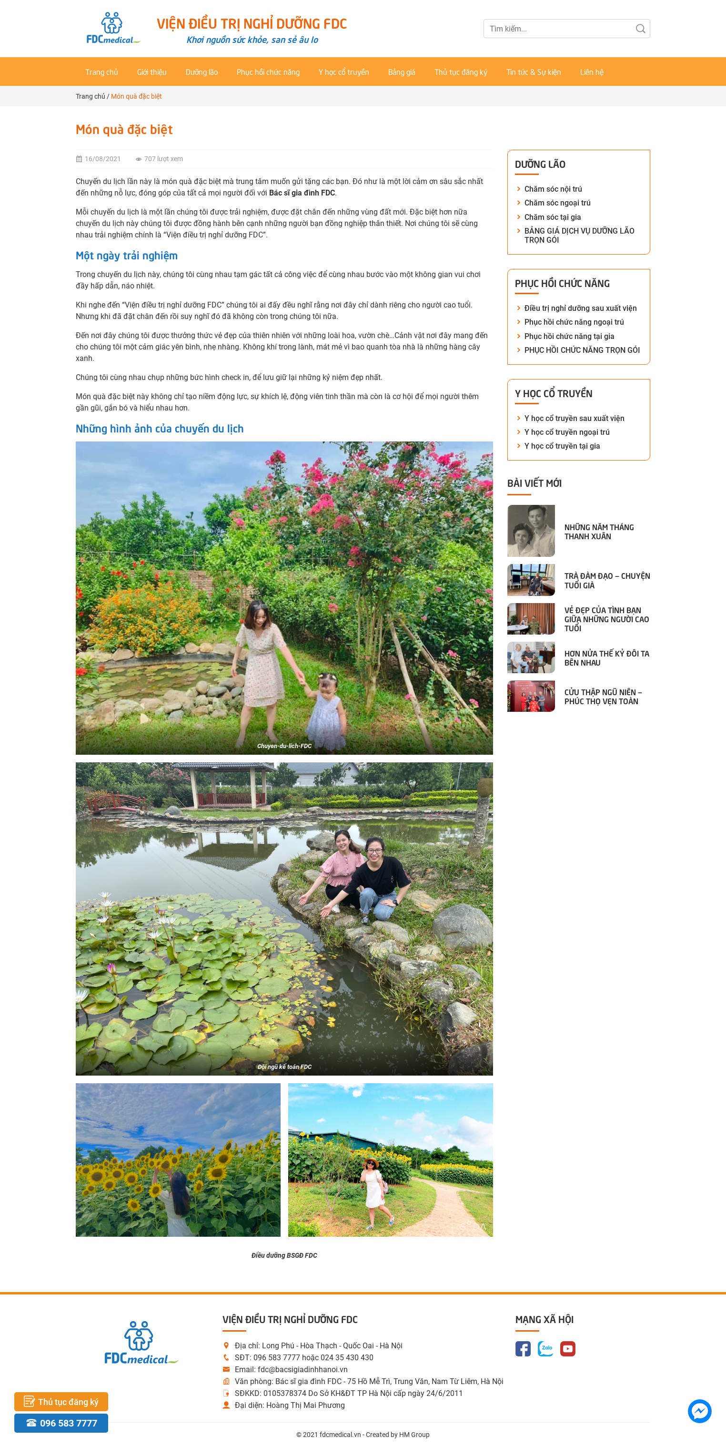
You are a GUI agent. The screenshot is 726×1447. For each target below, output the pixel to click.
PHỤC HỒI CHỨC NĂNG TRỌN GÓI (582, 350)
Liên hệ (592, 71)
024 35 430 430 (347, 1357)
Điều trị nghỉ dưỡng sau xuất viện (580, 308)
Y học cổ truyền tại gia (562, 446)
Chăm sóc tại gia (552, 217)
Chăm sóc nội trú (553, 189)
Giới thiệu (152, 71)
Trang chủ (101, 71)
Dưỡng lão (202, 71)
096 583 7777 (276, 1357)
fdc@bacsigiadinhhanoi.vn (303, 1369)
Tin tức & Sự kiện (533, 71)
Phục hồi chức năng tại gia (569, 336)
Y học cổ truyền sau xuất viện (574, 418)
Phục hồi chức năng (268, 71)
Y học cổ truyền (344, 71)
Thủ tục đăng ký (460, 71)
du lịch (128, 211)
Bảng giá (401, 71)
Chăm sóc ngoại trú (557, 202)
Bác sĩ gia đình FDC (302, 192)
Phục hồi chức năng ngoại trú (574, 322)
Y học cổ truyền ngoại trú (567, 432)
